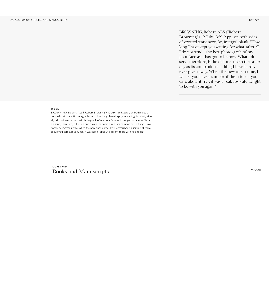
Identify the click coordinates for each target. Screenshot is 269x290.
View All (256, 169)
